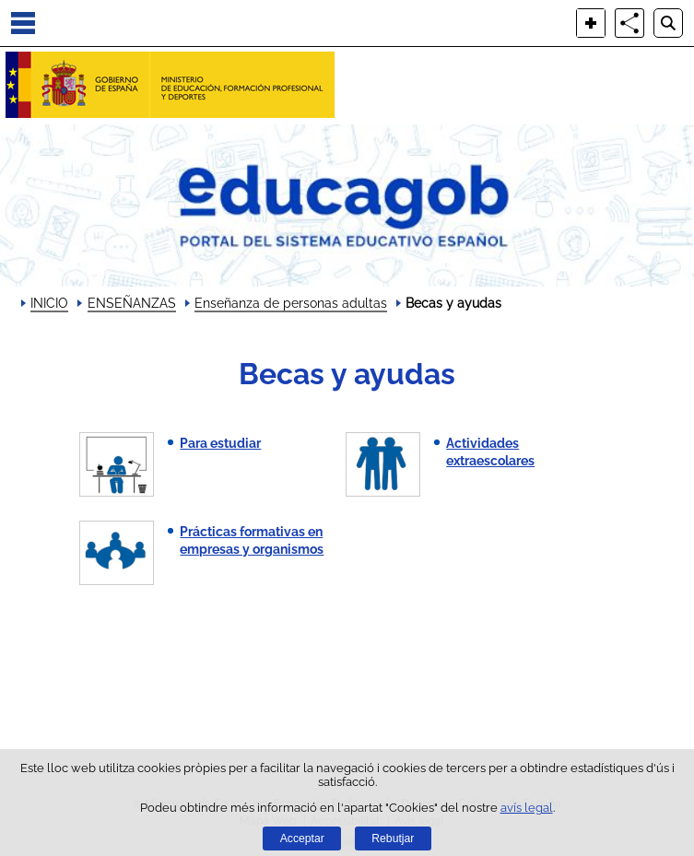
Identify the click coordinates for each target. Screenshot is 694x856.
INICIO (49, 303)
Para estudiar (220, 443)
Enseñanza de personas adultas (290, 303)
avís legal (526, 808)
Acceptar (302, 838)
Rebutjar (392, 838)
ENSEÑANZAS (132, 303)
